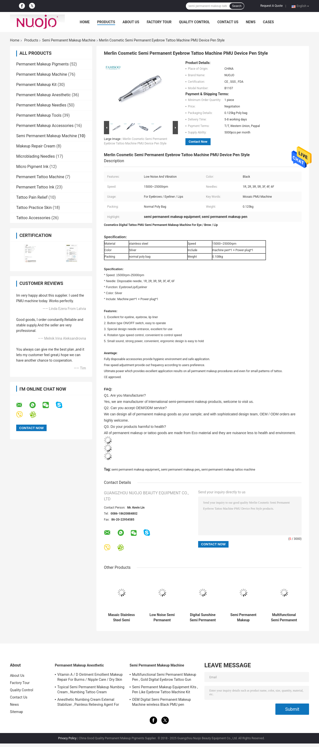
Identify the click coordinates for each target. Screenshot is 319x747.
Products (106, 22)
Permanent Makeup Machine (41, 74)
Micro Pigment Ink (32, 166)
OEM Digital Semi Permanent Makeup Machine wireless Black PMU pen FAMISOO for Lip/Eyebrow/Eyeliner (161, 703)
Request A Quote (271, 5)
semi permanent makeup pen (180, 469)
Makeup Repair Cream (35, 146)
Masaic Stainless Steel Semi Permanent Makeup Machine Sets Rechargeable (121, 617)
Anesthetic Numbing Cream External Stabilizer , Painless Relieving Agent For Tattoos (88, 703)
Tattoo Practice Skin (34, 207)
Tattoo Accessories (33, 217)
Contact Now (198, 141)
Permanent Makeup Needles (41, 105)
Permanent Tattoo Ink (35, 187)
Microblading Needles (35, 156)
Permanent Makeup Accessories (45, 125)
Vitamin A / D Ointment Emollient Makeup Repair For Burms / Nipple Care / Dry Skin (90, 677)
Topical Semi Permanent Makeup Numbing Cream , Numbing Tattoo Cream (90, 689)
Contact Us (227, 22)
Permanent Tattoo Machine (40, 176)
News (250, 22)
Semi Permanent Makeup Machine (68, 40)
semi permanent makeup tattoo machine (228, 469)
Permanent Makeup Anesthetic (43, 94)
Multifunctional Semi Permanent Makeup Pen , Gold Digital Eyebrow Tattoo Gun (284, 617)
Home (85, 22)
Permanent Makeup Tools (39, 115)
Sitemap (16, 712)
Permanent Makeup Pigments (42, 64)
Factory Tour (159, 22)
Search (236, 6)
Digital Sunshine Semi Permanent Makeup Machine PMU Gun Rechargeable (202, 617)
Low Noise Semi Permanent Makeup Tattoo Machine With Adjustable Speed (162, 617)
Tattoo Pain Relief (31, 197)
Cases (268, 22)
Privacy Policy (67, 738)
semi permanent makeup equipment (135, 469)
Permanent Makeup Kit (36, 84)
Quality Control (194, 22)
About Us (131, 22)
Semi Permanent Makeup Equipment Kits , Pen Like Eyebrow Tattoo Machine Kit (243, 617)
